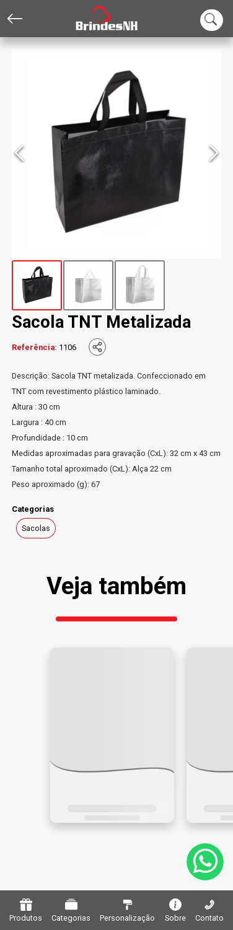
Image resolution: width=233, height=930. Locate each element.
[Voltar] (15, 18)
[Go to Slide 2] (88, 285)
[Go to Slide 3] (140, 285)
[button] (116, 153)
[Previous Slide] (19, 154)
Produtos (25, 910)
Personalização (127, 910)
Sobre (175, 910)
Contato (209, 910)
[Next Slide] (213, 154)
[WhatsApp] (205, 861)
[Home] (97, 19)
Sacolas (36, 528)
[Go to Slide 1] (37, 285)
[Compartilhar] (97, 347)
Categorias (70, 910)
